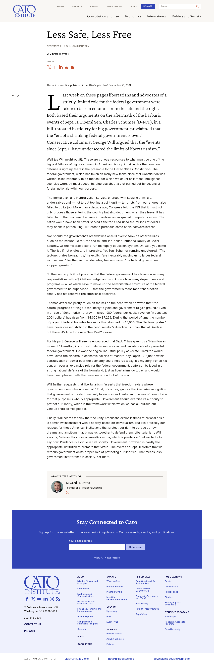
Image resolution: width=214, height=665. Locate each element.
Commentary (171, 587)
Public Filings (171, 592)
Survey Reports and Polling (173, 604)
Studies (169, 597)
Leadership (83, 589)
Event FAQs (112, 622)
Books (168, 581)
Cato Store (84, 644)
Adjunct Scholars (115, 639)
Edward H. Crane (59, 54)
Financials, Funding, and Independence (89, 610)
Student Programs (177, 612)
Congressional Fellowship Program (87, 623)
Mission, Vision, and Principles (87, 582)
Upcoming (111, 611)
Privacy (29, 631)
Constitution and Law (103, 16)
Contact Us (32, 624)
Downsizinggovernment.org (171, 659)
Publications (114, 7)
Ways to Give (113, 581)
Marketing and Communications (85, 595)
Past (108, 617)
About (60, 7)
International (157, 16)
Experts (77, 7)
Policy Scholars (114, 634)
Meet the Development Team (116, 598)
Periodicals (143, 577)
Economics (133, 16)
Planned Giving (114, 592)
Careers (81, 629)
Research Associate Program (175, 623)
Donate (147, 6)
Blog (134, 7)
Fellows (110, 644)
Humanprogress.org (121, 659)
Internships (170, 617)
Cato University (172, 629)
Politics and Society (186, 16)
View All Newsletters (107, 558)
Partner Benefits (114, 587)
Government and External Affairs (85, 603)
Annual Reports (85, 616)
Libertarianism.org (77, 659)
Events (94, 7)
